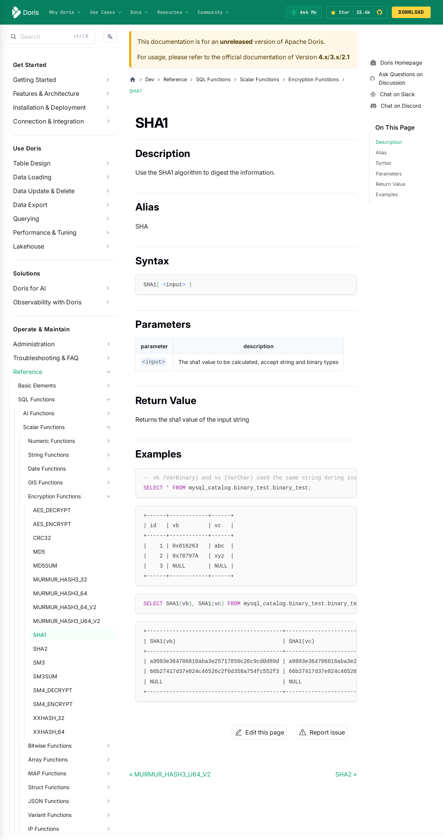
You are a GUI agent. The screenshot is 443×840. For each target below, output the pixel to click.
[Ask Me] (303, 12)
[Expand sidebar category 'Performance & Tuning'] (107, 232)
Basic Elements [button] (37, 385)
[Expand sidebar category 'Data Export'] (107, 205)
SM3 (39, 662)
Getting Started (34, 79)
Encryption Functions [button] (54, 496)
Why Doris (65, 12)
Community (214, 12)
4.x (323, 57)
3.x (334, 57)
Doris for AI (29, 288)
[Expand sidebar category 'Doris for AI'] (107, 288)
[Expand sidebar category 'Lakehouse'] (107, 246)
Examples (387, 194)
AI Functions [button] (38, 413)
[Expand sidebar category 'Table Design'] (107, 163)
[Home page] (132, 79)
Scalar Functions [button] (44, 427)
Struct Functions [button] (48, 787)
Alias (381, 152)
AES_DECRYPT (52, 510)
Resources (173, 12)
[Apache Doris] (25, 12)
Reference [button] (27, 372)
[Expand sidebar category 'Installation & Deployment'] (107, 107)
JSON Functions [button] (48, 801)
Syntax (383, 163)
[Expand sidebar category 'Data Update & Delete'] (107, 191)
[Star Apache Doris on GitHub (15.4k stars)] (356, 12)
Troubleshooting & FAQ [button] (45, 358)
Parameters (389, 174)
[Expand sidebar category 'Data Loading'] (107, 177)
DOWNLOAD (411, 12)
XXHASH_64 (49, 731)
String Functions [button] (48, 454)
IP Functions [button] (43, 828)
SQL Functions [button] (36, 399)
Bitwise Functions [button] (50, 745)
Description (389, 142)
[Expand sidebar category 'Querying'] (107, 218)
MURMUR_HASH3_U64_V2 (66, 621)
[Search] (51, 36)
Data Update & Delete (44, 191)
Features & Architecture (46, 93)
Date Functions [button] (47, 468)
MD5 (39, 551)
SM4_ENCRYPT (53, 704)
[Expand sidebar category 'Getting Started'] (107, 79)
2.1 (345, 57)
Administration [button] (34, 344)
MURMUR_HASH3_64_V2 (65, 607)
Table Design (31, 163)
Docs (139, 12)
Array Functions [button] (48, 759)
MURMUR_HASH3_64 (60, 593)
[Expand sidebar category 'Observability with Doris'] (107, 302)
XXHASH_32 (49, 718)
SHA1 (39, 634)
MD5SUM (45, 565)
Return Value (390, 184)
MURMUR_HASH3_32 (60, 579)
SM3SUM (45, 676)
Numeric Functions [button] (51, 441)
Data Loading (32, 177)
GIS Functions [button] (45, 482)
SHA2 (40, 648)
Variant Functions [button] (50, 815)
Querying (26, 218)
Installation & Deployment (49, 107)
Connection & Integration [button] (48, 121)
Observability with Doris (47, 302)
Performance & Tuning (45, 232)
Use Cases (106, 12)
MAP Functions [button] (47, 773)
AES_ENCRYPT (52, 524)
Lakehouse (28, 246)
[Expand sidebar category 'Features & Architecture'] (107, 93)
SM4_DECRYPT (52, 690)
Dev (149, 79)
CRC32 (42, 537)
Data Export (30, 205)
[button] (110, 37)
